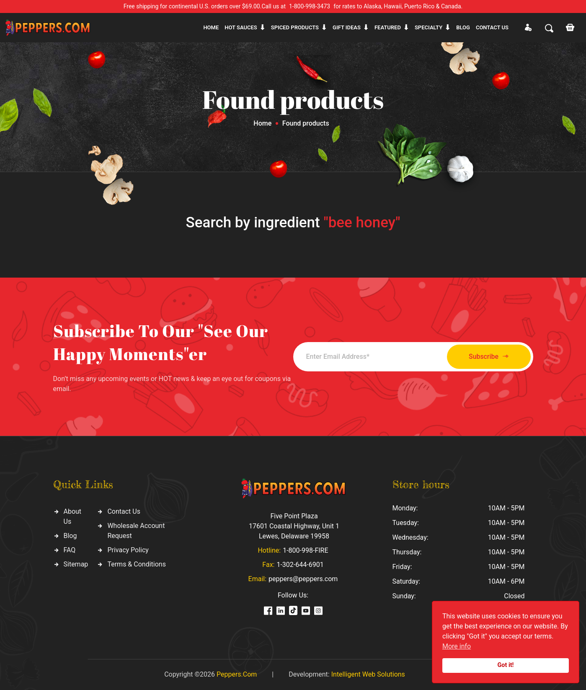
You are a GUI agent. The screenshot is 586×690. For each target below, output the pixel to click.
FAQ (70, 550)
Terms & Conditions (136, 564)
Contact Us (123, 511)
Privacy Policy (128, 550)
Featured (387, 27)
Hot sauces (241, 27)
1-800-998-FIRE (305, 550)
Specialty (428, 27)
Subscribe (486, 356)
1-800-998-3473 (309, 6)
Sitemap (76, 564)
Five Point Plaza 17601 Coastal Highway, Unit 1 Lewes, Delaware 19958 (294, 526)
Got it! (506, 665)
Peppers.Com (237, 674)
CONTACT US (492, 27)
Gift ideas (347, 27)
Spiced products (295, 27)
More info (456, 646)
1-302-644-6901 (299, 565)
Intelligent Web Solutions (368, 674)
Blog (463, 27)
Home (211, 27)
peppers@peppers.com (303, 579)
